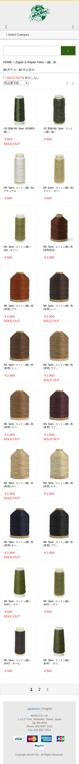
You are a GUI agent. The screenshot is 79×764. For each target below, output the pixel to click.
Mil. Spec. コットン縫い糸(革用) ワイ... (58, 426)
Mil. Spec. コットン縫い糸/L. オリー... (17, 248)
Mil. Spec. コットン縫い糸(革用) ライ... (58, 366)
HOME (7, 62)
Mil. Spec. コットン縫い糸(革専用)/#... (58, 248)
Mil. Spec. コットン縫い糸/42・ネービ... (17, 662)
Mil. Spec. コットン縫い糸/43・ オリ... (56, 662)
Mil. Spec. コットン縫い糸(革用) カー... (18, 485)
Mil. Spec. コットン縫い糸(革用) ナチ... (58, 485)
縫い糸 (51, 62)
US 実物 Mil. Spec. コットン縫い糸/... (58, 130)
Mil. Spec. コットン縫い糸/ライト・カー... (58, 189)
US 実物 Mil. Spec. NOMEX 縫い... (19, 130)
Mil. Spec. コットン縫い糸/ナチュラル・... (19, 189)
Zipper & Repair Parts (29, 62)
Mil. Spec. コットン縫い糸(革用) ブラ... (18, 307)
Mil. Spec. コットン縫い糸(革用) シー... (58, 307)
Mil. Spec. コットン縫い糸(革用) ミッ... (18, 366)
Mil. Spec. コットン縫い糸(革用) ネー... (18, 544)
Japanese (33, 708)
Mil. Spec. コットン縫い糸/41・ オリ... (17, 603)
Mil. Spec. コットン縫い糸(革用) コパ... (18, 426)
